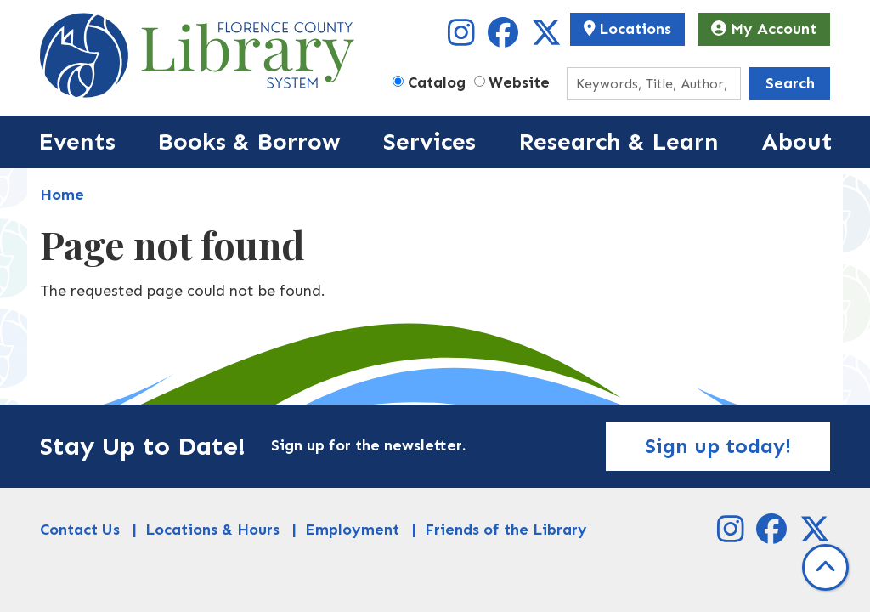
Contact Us (80, 529)
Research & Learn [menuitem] (618, 142)
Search (790, 83)
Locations (628, 29)
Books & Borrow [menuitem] (249, 142)
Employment (352, 529)
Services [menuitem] (429, 142)
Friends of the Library (506, 529)
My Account (763, 29)
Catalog (437, 82)
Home (62, 194)
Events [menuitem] (77, 142)
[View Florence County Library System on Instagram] (463, 38)
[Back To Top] (825, 567)
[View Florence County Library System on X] (546, 38)
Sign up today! (718, 446)
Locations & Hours (212, 529)
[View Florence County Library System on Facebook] (505, 38)
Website (519, 82)
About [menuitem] (797, 142)
